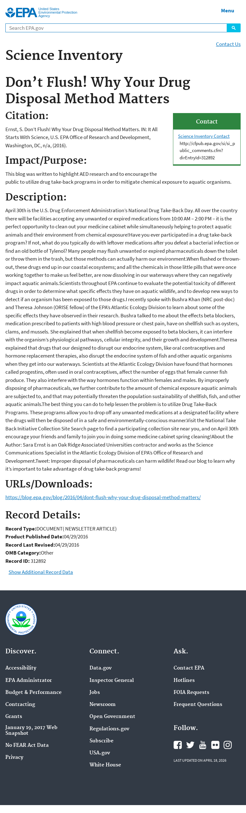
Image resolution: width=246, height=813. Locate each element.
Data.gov (100, 668)
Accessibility (20, 668)
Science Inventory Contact (204, 136)
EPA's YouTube (203, 745)
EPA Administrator (28, 680)
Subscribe (101, 741)
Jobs (94, 692)
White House (105, 765)
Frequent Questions (198, 705)
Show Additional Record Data (41, 571)
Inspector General (111, 680)
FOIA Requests (191, 692)
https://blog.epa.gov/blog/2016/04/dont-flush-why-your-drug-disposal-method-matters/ (103, 497)
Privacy (14, 757)
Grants (13, 717)
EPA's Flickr (215, 745)
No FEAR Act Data (27, 745)
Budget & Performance (33, 692)
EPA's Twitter (190, 745)
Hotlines (184, 680)
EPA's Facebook (178, 745)
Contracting (20, 705)
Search (234, 27)
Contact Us (228, 44)
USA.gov (99, 753)
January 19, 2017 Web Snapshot (31, 730)
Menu (227, 10)
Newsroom (102, 705)
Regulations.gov (109, 729)
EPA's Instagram (228, 745)
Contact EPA (189, 668)
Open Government (112, 717)
